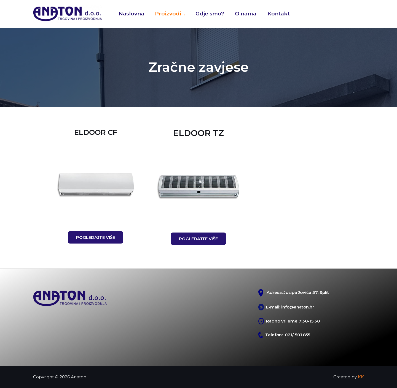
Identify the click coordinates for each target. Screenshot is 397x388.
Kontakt (277, 13)
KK (361, 376)
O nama (244, 13)
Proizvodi (167, 13)
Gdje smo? (209, 13)
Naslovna (131, 13)
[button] (95, 237)
